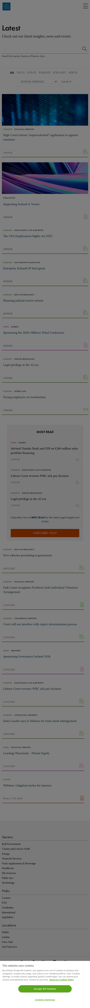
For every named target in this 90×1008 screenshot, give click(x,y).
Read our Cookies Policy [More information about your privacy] (62, 979)
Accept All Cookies (45, 988)
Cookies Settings (45, 999)
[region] (45, 984)
